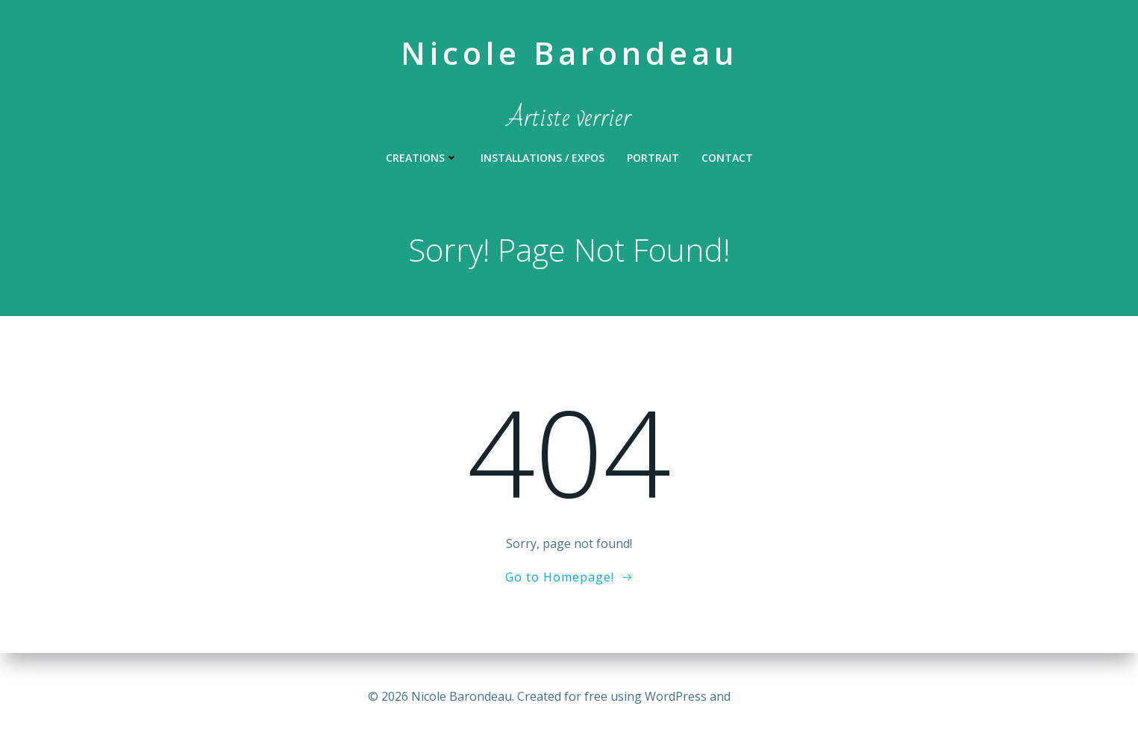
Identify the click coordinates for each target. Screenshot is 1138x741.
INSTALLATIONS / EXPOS (542, 158)
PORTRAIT (653, 158)
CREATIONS (422, 158)
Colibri (752, 696)
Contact (727, 158)
